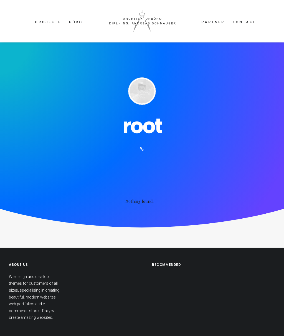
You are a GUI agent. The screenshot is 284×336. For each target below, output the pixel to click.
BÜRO (76, 22)
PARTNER (213, 22)
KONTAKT (244, 22)
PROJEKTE (48, 22)
